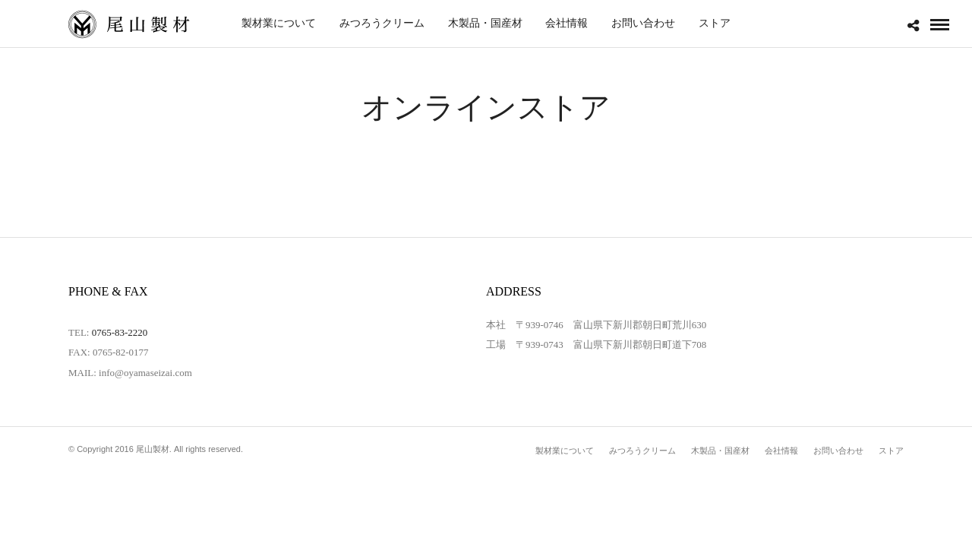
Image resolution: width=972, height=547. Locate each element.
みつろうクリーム (381, 23)
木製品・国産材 (485, 23)
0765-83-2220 (120, 332)
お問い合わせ (643, 23)
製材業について (278, 23)
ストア (715, 23)
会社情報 (566, 23)
